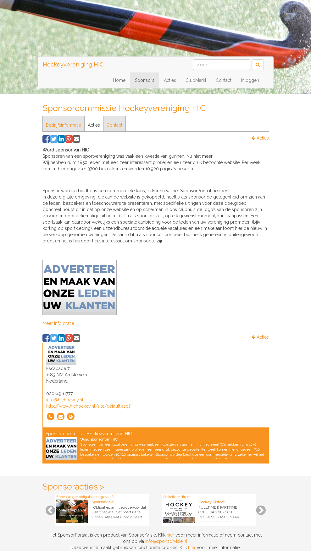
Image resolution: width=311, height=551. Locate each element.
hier (170, 535)
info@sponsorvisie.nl (166, 541)
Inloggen (250, 80)
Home (119, 80)
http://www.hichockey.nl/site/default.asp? (88, 406)
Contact (223, 80)
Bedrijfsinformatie (63, 125)
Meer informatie (58, 323)
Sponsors (144, 80)
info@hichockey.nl (64, 399)
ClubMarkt (196, 80)
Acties (170, 80)
